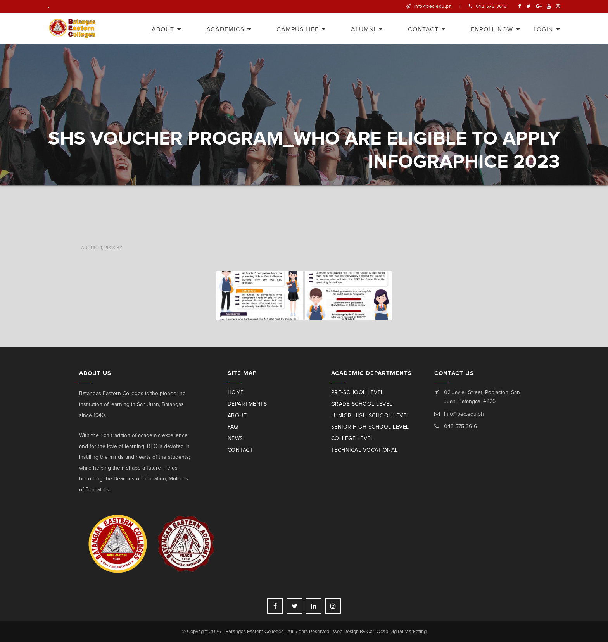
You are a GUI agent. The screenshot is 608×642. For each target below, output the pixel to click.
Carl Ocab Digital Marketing (396, 631)
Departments (247, 404)
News (235, 438)
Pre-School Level (357, 392)
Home (236, 392)
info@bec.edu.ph (433, 6)
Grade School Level (361, 404)
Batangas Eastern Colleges (72, 28)
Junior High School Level (370, 415)
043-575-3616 (491, 6)
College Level (352, 438)
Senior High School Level (370, 427)
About (237, 415)
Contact (240, 450)
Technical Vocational (364, 450)
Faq (233, 427)
